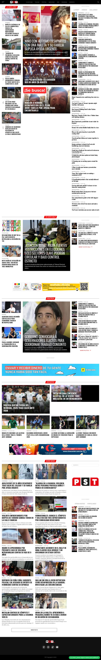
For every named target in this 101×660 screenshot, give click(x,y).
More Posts (34, 630)
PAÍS (58, 2)
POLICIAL (37, 2)
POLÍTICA (44, 2)
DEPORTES (71, 2)
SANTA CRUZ (52, 2)
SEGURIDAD (64, 2)
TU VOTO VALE (29, 2)
